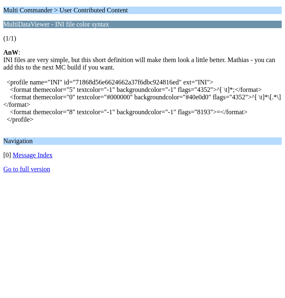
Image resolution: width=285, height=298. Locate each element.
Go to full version (26, 169)
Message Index (33, 155)
